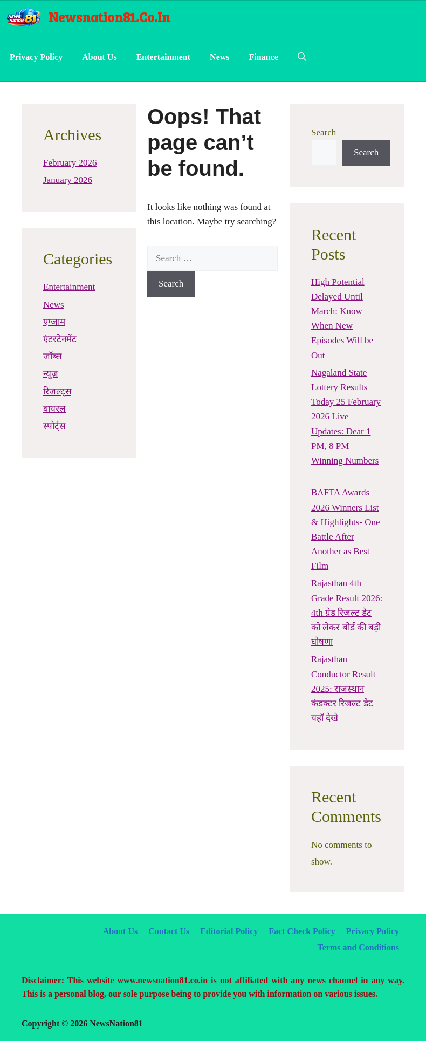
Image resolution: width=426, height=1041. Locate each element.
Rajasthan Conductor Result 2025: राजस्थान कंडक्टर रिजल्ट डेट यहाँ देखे (343, 688)
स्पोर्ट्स (54, 426)
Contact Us (168, 931)
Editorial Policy (229, 931)
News (219, 57)
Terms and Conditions (358, 947)
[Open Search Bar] (302, 57)
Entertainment (163, 57)
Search (323, 132)
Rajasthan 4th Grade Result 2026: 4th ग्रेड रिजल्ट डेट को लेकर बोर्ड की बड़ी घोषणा (346, 612)
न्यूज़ (50, 374)
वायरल (54, 409)
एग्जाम (54, 322)
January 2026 (67, 180)
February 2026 (70, 163)
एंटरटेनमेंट (60, 339)
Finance (263, 57)
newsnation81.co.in (109, 17)
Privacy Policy (36, 57)
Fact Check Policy (302, 931)
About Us (99, 57)
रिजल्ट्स (57, 391)
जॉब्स (52, 356)
